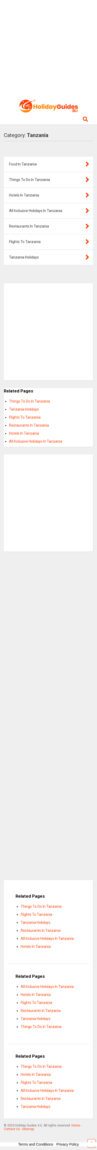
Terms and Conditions (35, 1144)
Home (75, 1125)
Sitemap (28, 1129)
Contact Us (12, 1129)
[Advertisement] (48, 48)
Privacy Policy (67, 1144)
